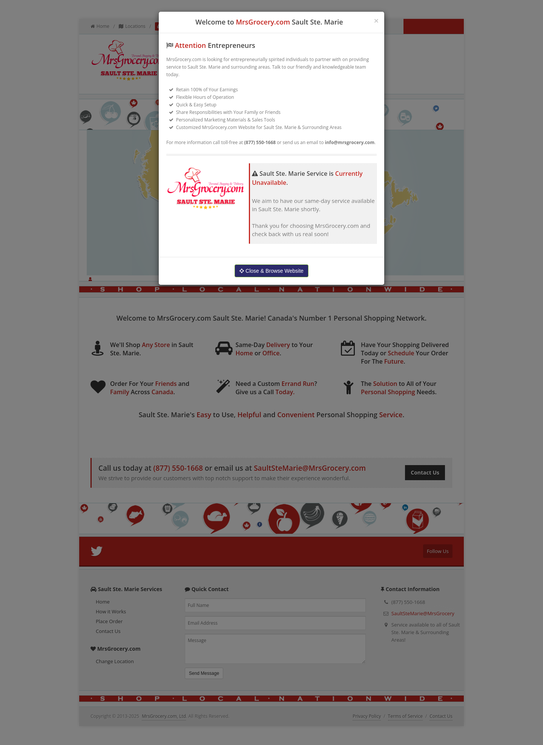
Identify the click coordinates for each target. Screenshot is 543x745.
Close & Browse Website (271, 271)
